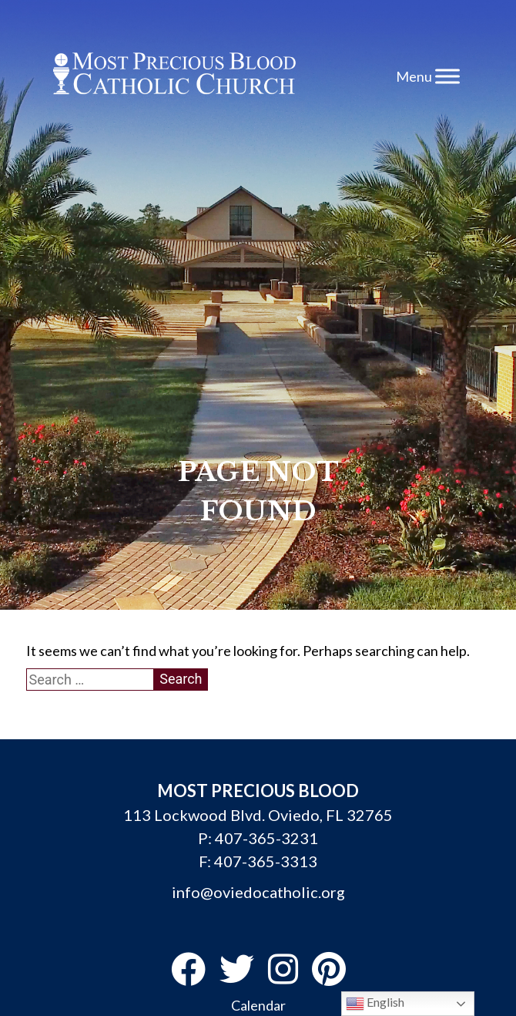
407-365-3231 (266, 838)
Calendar (258, 1005)
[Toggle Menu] (447, 76)
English (375, 1003)
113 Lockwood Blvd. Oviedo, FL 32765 (258, 815)
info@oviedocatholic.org (258, 892)
